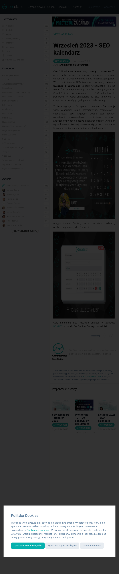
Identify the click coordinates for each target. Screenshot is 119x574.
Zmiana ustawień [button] (91, 545)
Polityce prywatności (38, 530)
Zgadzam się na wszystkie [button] (27, 545)
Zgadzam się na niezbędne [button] (62, 545)
